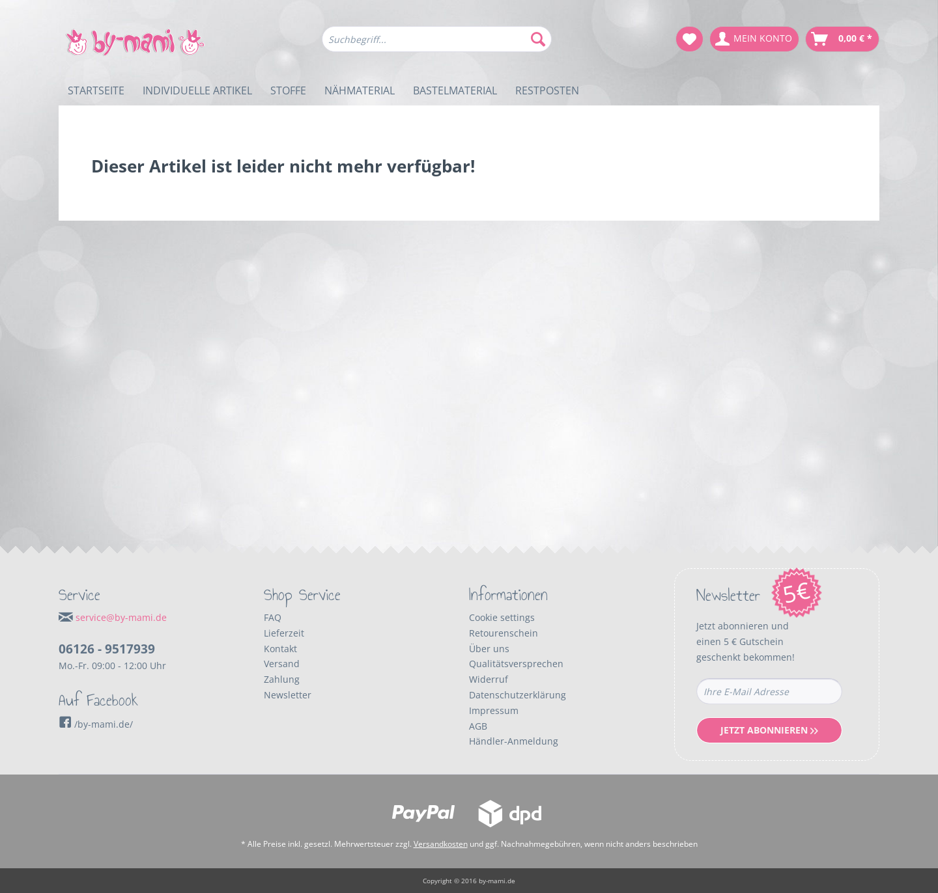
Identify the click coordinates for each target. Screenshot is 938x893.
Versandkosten (441, 843)
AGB (478, 726)
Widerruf (488, 679)
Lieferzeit (284, 633)
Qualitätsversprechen (516, 663)
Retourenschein (503, 633)
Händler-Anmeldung (513, 741)
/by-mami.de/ (96, 724)
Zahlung (282, 679)
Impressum (494, 710)
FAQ (272, 617)
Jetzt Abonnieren (769, 730)
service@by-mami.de (121, 617)
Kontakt (280, 648)
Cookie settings (502, 617)
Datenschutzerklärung (517, 695)
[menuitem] (437, 45)
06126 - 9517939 (107, 648)
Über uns (489, 648)
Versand (282, 663)
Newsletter (287, 695)
